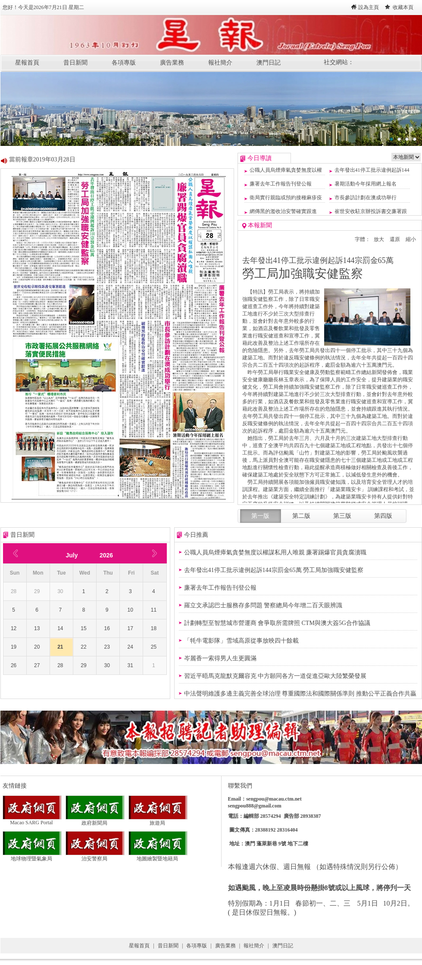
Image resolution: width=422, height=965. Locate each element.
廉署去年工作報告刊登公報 (281, 184)
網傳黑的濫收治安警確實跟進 (283, 211)
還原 (395, 239)
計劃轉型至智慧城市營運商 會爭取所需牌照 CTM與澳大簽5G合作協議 (277, 623)
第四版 (383, 516)
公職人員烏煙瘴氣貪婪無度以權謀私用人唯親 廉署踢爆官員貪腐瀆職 (275, 552)
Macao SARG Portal (32, 820)
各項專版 (124, 62)
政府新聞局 (95, 820)
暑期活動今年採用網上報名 (365, 184)
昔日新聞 (75, 62)
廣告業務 (172, 62)
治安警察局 (95, 856)
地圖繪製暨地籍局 (158, 856)
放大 (379, 239)
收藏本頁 (403, 7)
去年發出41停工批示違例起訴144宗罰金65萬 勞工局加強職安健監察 (274, 570)
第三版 (342, 516)
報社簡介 (220, 62)
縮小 (411, 239)
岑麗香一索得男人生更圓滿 (220, 658)
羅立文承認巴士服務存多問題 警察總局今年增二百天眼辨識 (263, 605)
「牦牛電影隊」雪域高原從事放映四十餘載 (241, 640)
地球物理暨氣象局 (32, 856)
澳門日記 (268, 62)
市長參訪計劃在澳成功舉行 (365, 198)
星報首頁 (27, 62)
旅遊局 (158, 820)
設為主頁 (368, 7)
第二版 (301, 516)
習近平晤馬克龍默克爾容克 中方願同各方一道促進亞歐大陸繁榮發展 (275, 676)
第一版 (260, 516)
